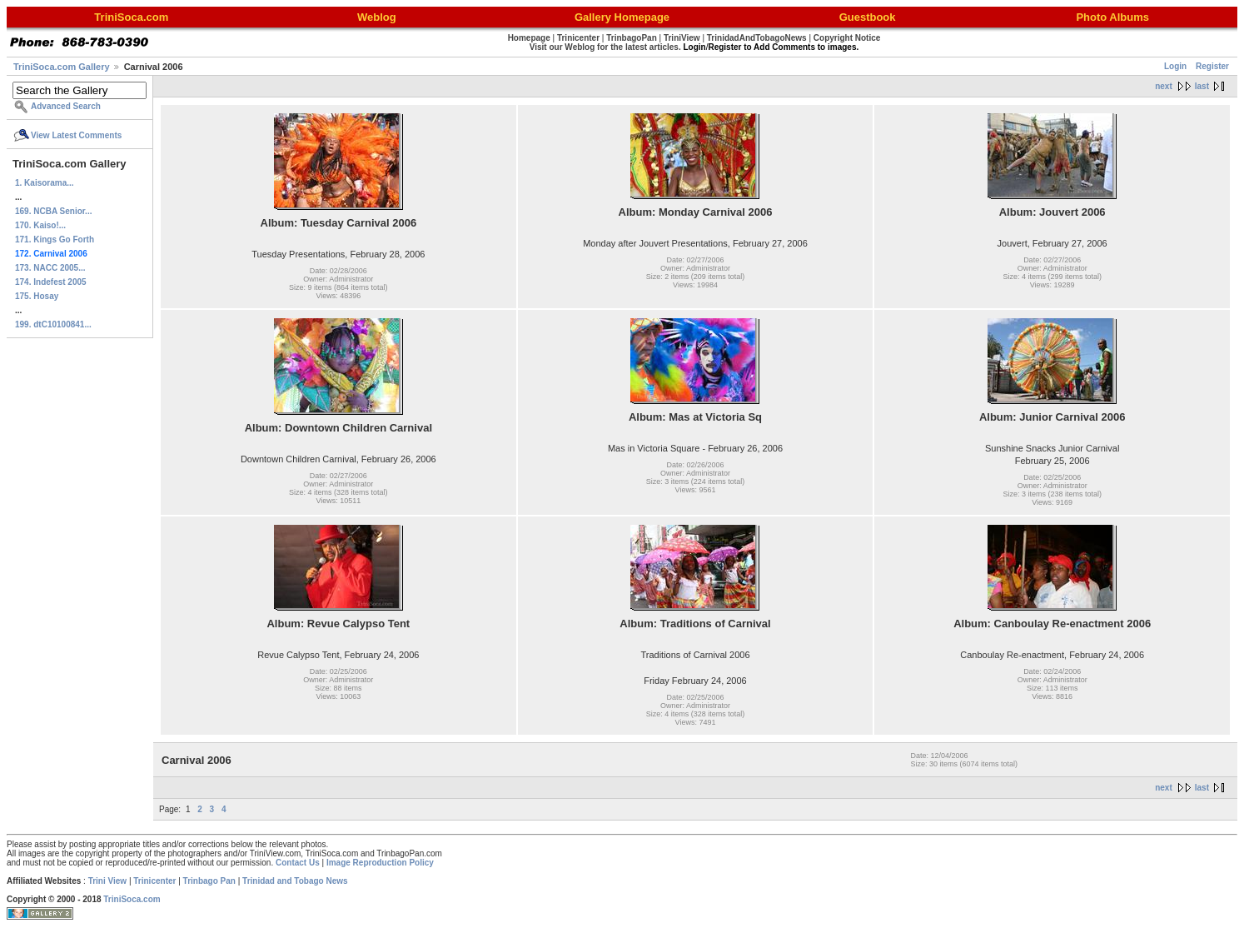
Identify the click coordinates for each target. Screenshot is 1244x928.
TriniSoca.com (131, 899)
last (1202, 86)
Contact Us (298, 862)
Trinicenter (154, 881)
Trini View (107, 881)
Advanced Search (66, 106)
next (1163, 86)
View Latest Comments (76, 135)
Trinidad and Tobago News (295, 881)
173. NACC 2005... (50, 267)
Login (1175, 66)
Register (1212, 66)
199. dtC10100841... (53, 324)
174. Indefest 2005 (51, 282)
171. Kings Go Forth (54, 239)
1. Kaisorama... (44, 182)
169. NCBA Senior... (53, 211)
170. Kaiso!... (40, 225)
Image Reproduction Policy (380, 862)
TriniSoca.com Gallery (61, 67)
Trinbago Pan (209, 881)
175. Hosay (36, 296)
